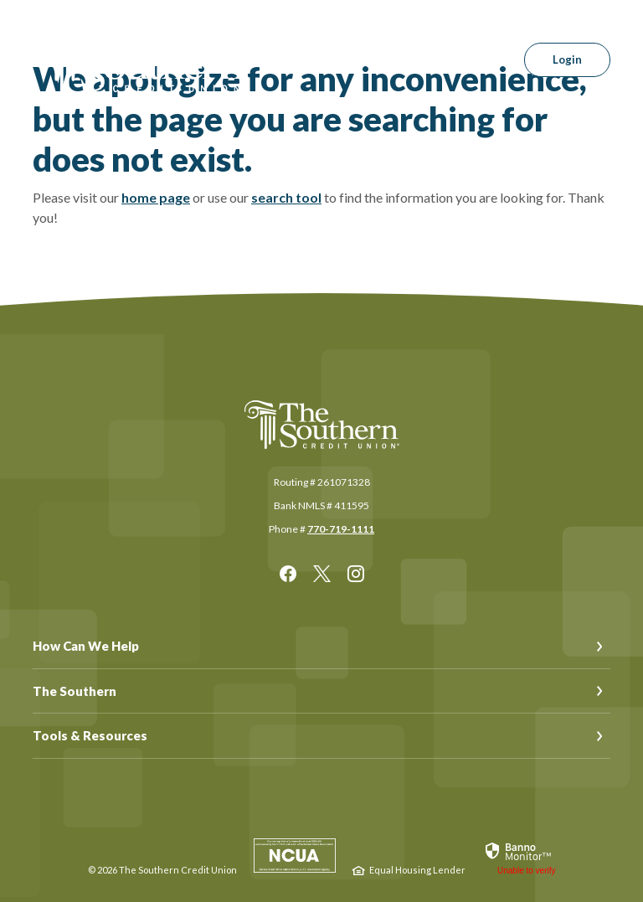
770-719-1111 (340, 529)
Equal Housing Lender (417, 869)
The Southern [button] (74, 690)
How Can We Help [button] (86, 645)
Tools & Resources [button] (90, 735)
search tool (286, 197)
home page (155, 197)
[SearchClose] (479, 60)
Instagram (355, 573)
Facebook (288, 573)
